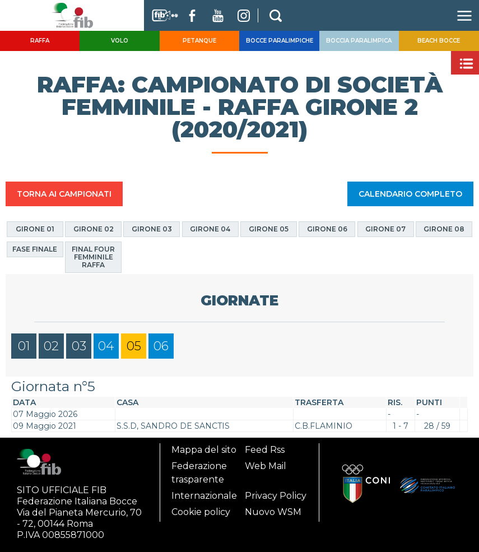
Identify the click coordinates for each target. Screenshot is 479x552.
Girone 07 (385, 229)
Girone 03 (152, 229)
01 (24, 346)
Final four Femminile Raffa (93, 257)
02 (51, 346)
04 (106, 346)
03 (79, 346)
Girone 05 (269, 229)
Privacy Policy (275, 495)
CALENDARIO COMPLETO (410, 194)
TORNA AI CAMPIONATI (64, 194)
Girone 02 (93, 229)
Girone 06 (327, 229)
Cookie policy (200, 512)
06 (161, 346)
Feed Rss (265, 449)
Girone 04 (210, 229)
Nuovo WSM (273, 512)
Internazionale (204, 495)
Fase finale (34, 249)
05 (134, 346)
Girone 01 (35, 229)
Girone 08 (444, 229)
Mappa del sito (203, 449)
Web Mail (265, 466)
